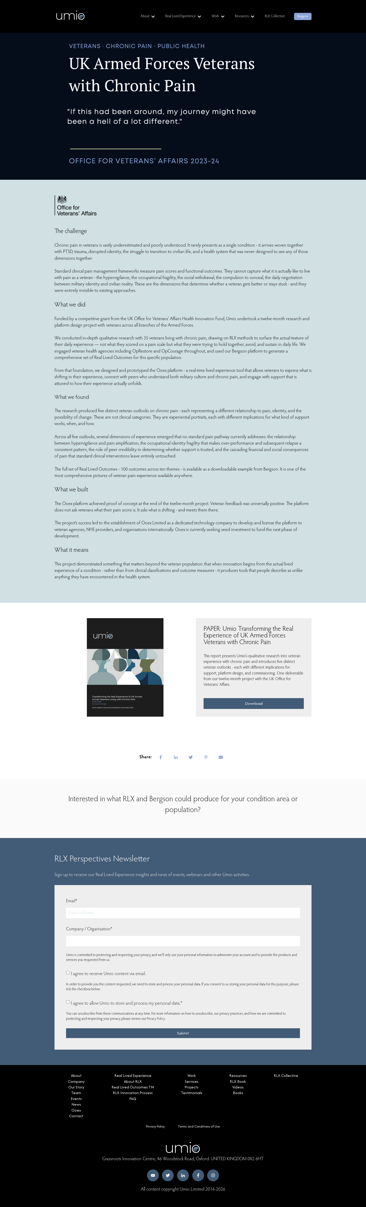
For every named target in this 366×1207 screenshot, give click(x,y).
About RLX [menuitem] (133, 1081)
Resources (242, 16)
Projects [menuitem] (191, 1087)
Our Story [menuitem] (76, 1087)
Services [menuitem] (191, 1081)
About (145, 16)
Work (215, 16)
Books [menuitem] (238, 1092)
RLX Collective (275, 16)
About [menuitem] (76, 1075)
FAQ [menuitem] (132, 1098)
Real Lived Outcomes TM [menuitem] (133, 1087)
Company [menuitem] (76, 1081)
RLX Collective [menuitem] (286, 1075)
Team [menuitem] (76, 1092)
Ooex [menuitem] (76, 1110)
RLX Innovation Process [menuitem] (133, 1092)
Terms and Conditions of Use (199, 1126)
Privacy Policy (156, 1019)
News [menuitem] (76, 1104)
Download (254, 703)
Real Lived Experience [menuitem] (132, 1075)
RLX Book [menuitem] (238, 1081)
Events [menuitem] (76, 1098)
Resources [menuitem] (238, 1075)
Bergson (302, 16)
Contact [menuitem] (76, 1116)
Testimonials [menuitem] (191, 1092)
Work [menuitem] (191, 1075)
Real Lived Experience (180, 16)
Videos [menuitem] (238, 1087)
